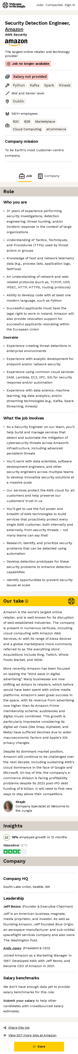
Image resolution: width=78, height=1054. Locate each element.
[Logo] (13, 5)
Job (25, 176)
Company (48, 176)
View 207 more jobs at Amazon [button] (29, 1035)
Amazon (14, 29)
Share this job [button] (16, 1028)
